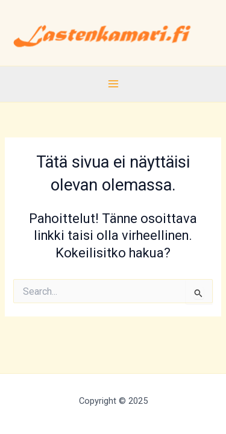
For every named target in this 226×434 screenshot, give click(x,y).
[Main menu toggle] (113, 84)
